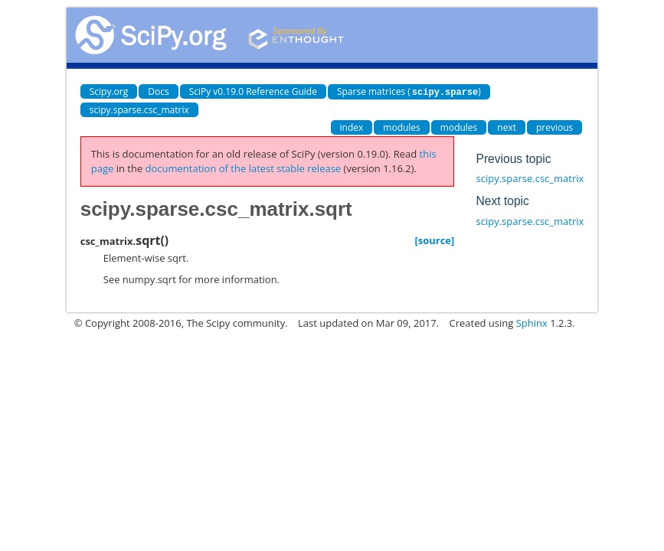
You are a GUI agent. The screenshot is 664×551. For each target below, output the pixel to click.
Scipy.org (109, 91)
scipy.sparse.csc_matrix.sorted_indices (564, 177)
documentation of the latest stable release (244, 167)
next (506, 126)
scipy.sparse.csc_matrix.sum (541, 220)
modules (401, 126)
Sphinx (532, 322)
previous (554, 126)
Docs (158, 91)
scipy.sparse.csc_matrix (139, 109)
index (352, 126)
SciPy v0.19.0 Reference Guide (253, 91)
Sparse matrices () (409, 91)
